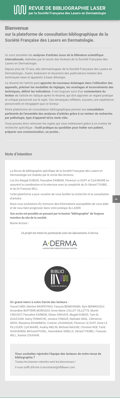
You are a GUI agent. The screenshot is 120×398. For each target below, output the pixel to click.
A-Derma (93, 233)
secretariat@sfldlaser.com (58, 367)
